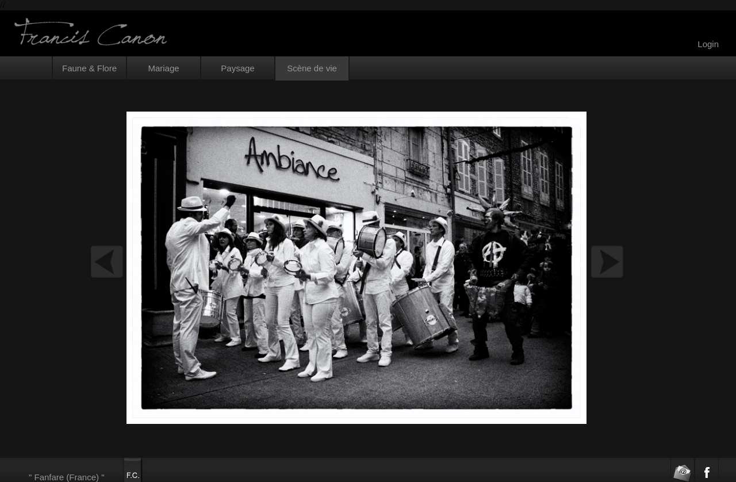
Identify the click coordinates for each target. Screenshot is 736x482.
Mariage (163, 68)
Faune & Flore (89, 68)
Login (708, 44)
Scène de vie (312, 68)
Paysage (237, 68)
